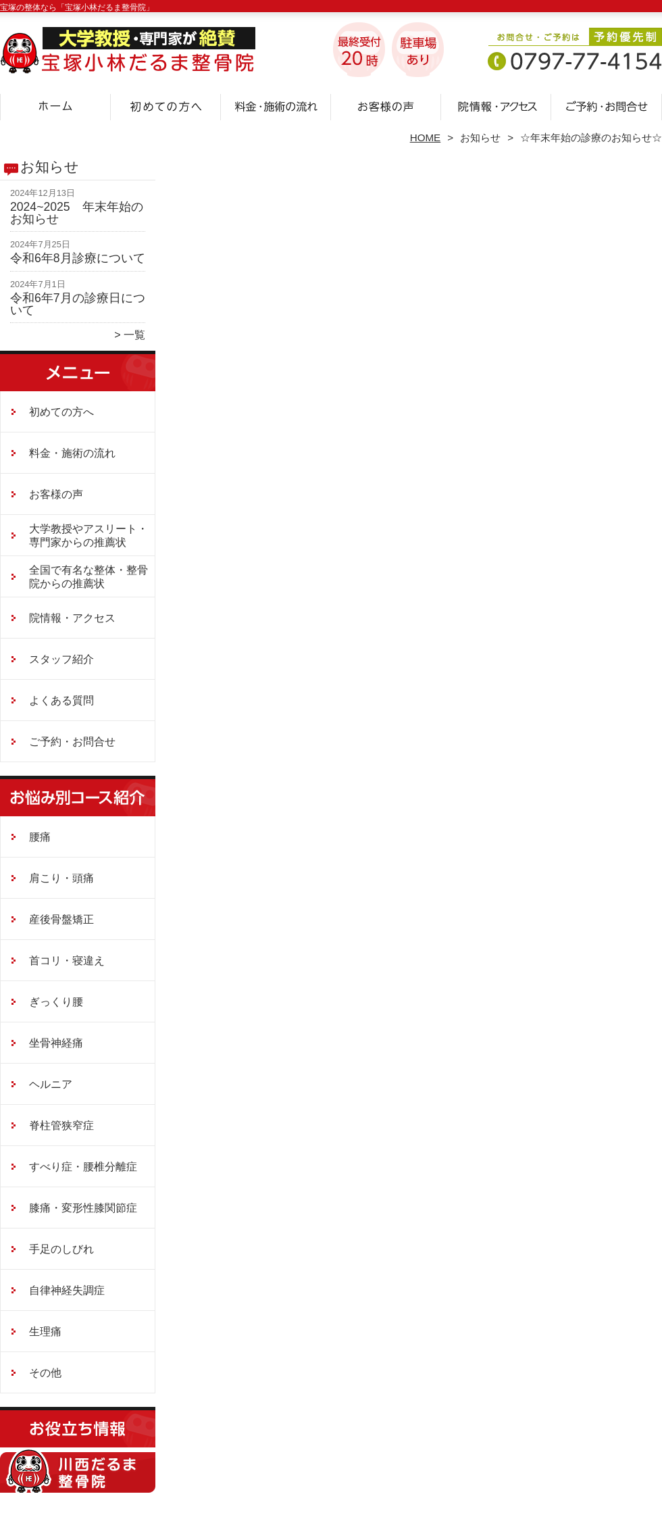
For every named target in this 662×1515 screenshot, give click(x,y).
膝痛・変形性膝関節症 (83, 1208)
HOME (425, 137)
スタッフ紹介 (61, 659)
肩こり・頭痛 (61, 878)
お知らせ (480, 137)
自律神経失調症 (67, 1290)
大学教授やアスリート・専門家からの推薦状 (88, 535)
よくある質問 (61, 700)
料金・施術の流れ (276, 105)
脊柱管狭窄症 (61, 1125)
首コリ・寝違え (67, 960)
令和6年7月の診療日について (77, 304)
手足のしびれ (61, 1249)
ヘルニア (50, 1084)
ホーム (55, 105)
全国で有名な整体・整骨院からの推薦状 (88, 576)
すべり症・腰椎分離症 (83, 1166)
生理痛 (45, 1331)
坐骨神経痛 (56, 1043)
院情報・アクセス (496, 105)
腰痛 (40, 837)
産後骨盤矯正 (61, 919)
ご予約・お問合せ (606, 105)
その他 (45, 1373)
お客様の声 (386, 105)
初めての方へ (166, 105)
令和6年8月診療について (77, 258)
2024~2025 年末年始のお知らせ (76, 213)
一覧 (134, 335)
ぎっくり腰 (56, 1002)
